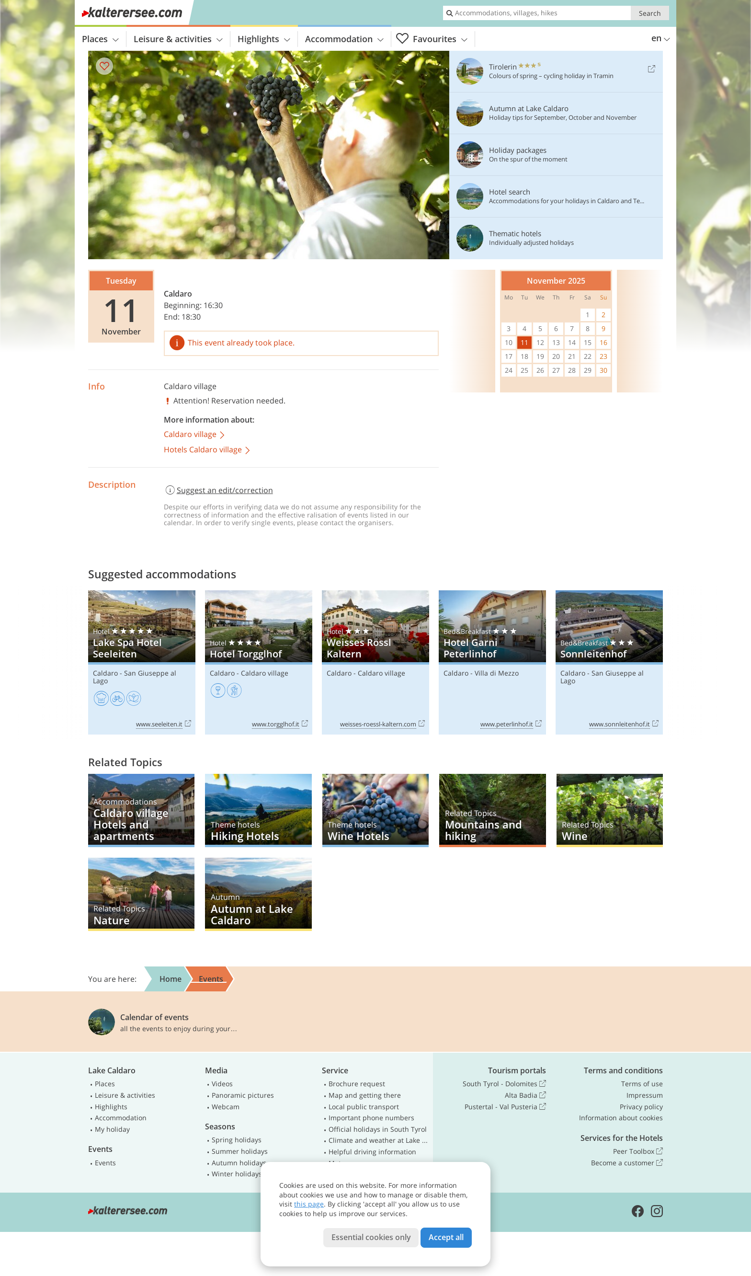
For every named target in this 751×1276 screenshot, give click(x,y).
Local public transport (364, 1106)
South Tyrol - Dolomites (504, 1084)
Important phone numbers (371, 1117)
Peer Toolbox (638, 1151)
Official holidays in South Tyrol (378, 1129)
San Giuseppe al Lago (134, 677)
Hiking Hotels (258, 810)
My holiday (112, 1129)
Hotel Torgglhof (258, 662)
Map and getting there (365, 1095)
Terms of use (642, 1083)
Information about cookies (621, 1117)
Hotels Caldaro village (207, 450)
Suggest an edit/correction (218, 490)
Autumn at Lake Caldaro (258, 894)
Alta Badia (525, 1095)
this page (309, 1203)
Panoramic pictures (243, 1095)
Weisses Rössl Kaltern (375, 662)
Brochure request (357, 1083)
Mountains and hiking (492, 810)
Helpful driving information (372, 1151)
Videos (222, 1083)
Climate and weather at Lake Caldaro (379, 1140)
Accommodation (344, 39)
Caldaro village (190, 386)
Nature (141, 894)
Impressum (644, 1095)
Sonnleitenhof (609, 662)
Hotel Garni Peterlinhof (492, 662)
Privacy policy (641, 1106)
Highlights (264, 39)
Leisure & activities (178, 39)
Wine (610, 810)
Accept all (446, 1237)
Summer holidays (240, 1151)
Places (100, 39)
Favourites (431, 39)
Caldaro (178, 293)
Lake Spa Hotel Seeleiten (141, 662)
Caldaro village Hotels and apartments (141, 810)
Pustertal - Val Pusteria (505, 1107)
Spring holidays (237, 1139)
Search (650, 13)
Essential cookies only (371, 1237)
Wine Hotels (375, 810)
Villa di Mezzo (497, 673)
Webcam (225, 1106)
